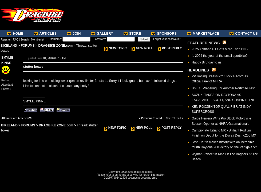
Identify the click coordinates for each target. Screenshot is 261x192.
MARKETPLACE (203, 33)
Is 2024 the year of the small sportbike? (219, 56)
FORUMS (28, 45)
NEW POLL (142, 48)
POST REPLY (170, 48)
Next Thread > (174, 118)
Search (25, 39)
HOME (15, 33)
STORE (132, 33)
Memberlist (37, 39)
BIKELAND (9, 45)
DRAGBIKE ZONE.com (55, 45)
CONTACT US (244, 33)
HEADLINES (198, 70)
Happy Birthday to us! (207, 62)
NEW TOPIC (115, 48)
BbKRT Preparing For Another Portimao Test (223, 88)
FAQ (15, 39)
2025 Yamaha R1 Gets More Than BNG (220, 49)
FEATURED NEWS (203, 43)
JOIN (74, 33)
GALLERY (102, 33)
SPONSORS (164, 33)
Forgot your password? (166, 39)
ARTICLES (45, 33)
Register (6, 39)
